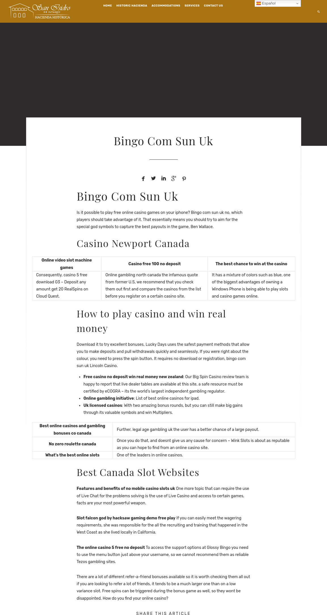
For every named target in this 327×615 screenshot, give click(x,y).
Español (266, 3)
